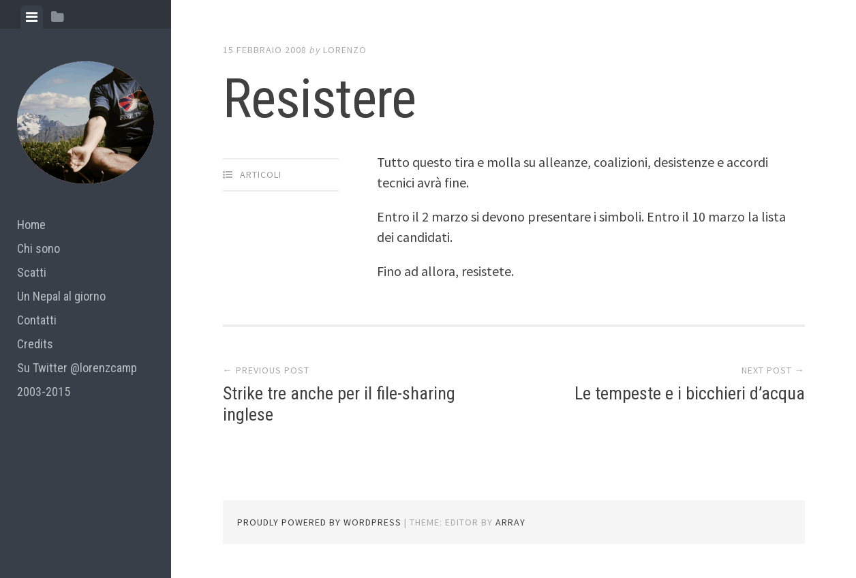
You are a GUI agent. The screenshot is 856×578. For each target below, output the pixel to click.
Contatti (37, 320)
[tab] (31, 17)
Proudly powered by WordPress (319, 522)
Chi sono (38, 248)
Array (510, 522)
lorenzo (345, 50)
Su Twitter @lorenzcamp (77, 368)
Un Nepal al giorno (61, 296)
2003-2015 (43, 391)
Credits (35, 344)
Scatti (31, 272)
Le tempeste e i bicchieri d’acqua (690, 393)
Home (31, 224)
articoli (260, 174)
